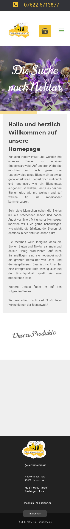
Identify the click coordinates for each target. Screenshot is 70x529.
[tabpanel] (35, 213)
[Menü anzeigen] (61, 30)
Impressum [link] (35, 513)
